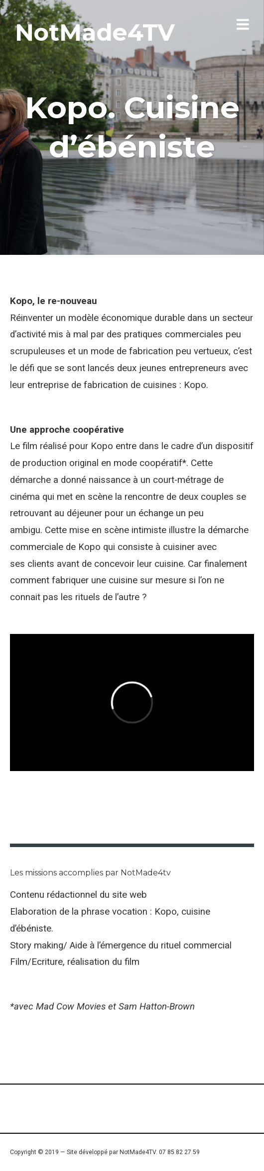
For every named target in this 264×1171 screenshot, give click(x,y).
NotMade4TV (95, 32)
